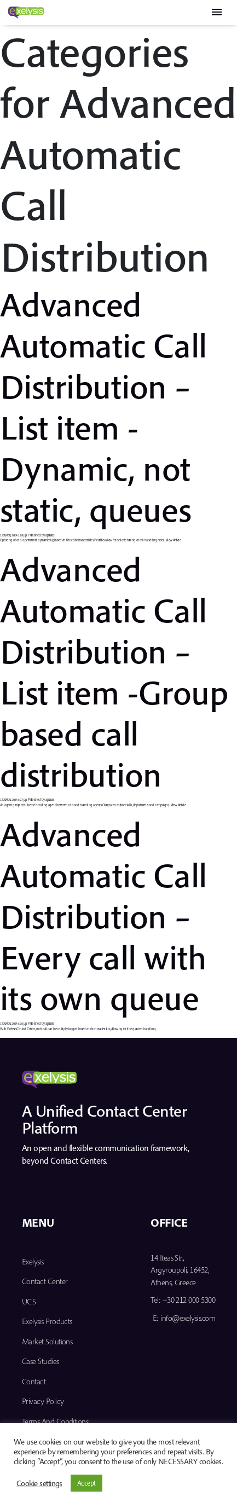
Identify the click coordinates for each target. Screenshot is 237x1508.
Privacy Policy (42, 1401)
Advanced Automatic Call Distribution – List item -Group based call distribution (114, 670)
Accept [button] (86, 1482)
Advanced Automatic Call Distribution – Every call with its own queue (103, 915)
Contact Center (44, 1281)
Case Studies (40, 1361)
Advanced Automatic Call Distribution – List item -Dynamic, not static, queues (103, 405)
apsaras (49, 535)
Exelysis (33, 1261)
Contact (33, 1381)
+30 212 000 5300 (189, 1300)
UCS (29, 1301)
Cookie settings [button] (39, 1483)
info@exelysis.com (187, 1318)
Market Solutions (47, 1341)
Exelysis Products (47, 1321)
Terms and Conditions (55, 1421)
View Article (173, 540)
